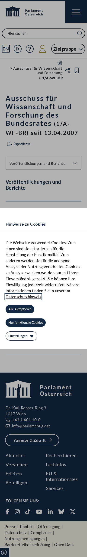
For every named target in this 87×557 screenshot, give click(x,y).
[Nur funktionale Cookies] (26, 322)
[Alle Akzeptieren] (20, 309)
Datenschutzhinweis (23, 296)
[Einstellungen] (21, 336)
